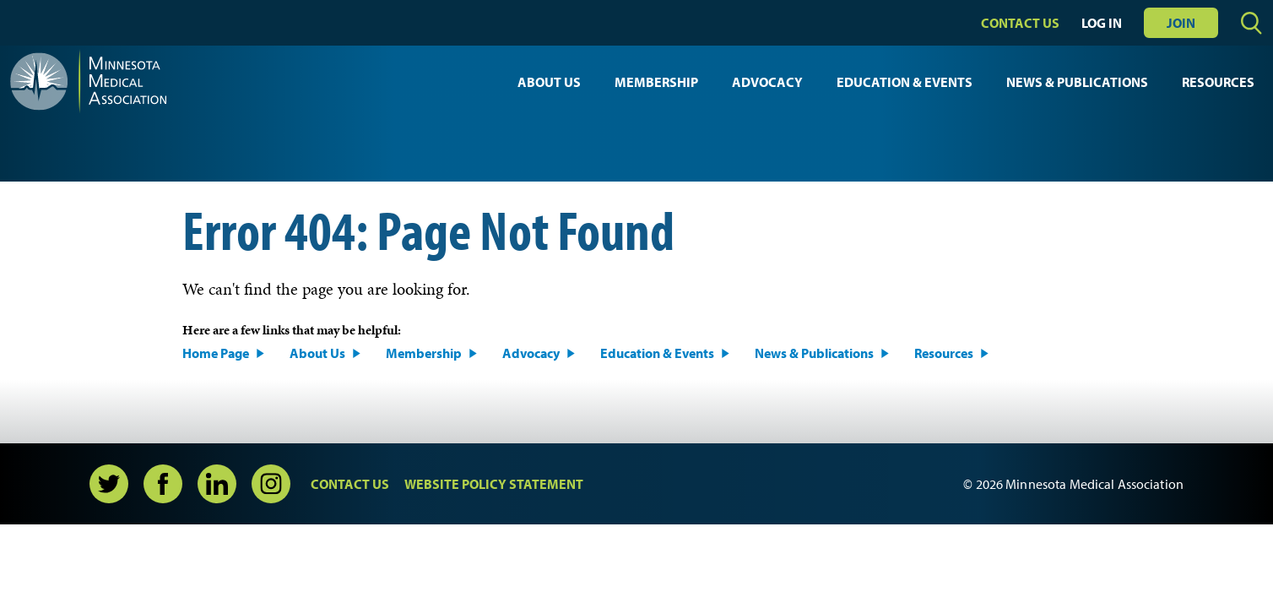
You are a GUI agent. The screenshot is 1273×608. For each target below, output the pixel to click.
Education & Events (904, 81)
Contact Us (1020, 23)
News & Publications (1077, 81)
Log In (1101, 23)
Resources (1218, 81)
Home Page (215, 353)
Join (1181, 22)
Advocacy (767, 81)
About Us (549, 81)
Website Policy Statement (493, 483)
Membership (656, 81)
